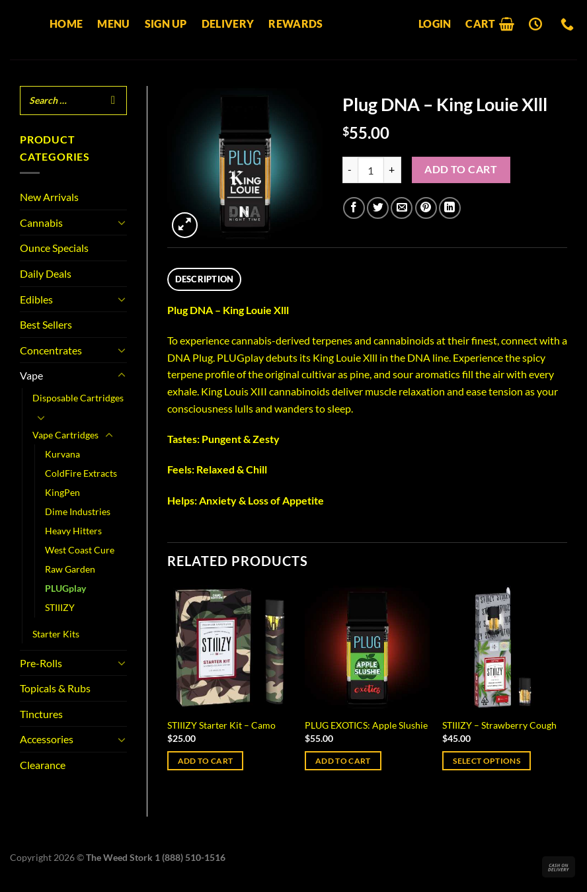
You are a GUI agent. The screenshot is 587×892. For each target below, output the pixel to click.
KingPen (62, 492)
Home (66, 23)
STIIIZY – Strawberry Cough (499, 725)
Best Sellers (46, 324)
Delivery (228, 23)
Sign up (166, 23)
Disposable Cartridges (78, 397)
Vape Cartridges (65, 434)
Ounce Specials (54, 247)
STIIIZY (60, 607)
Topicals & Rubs (55, 688)
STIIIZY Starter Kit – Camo (221, 725)
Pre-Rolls (41, 663)
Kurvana (62, 454)
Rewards (295, 23)
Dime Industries (77, 511)
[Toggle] (121, 222)
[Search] (113, 100)
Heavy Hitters (73, 530)
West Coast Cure (79, 549)
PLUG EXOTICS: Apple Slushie (366, 725)
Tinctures (41, 714)
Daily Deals (45, 273)
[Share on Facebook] (354, 208)
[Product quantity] (371, 170)
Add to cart (460, 169)
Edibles (36, 299)
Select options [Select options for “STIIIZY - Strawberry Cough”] (486, 760)
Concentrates (51, 350)
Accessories (46, 739)
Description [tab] (204, 279)
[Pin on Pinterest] (426, 208)
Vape (31, 375)
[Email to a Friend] (401, 208)
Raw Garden (70, 569)
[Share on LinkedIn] (450, 208)
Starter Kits (55, 633)
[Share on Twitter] (378, 208)
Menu (113, 23)
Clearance (42, 764)
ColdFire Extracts (81, 473)
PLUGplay (65, 588)
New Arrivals (49, 196)
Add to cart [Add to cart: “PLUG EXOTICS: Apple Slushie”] (343, 760)
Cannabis (41, 222)
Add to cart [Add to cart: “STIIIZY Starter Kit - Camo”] (205, 760)
